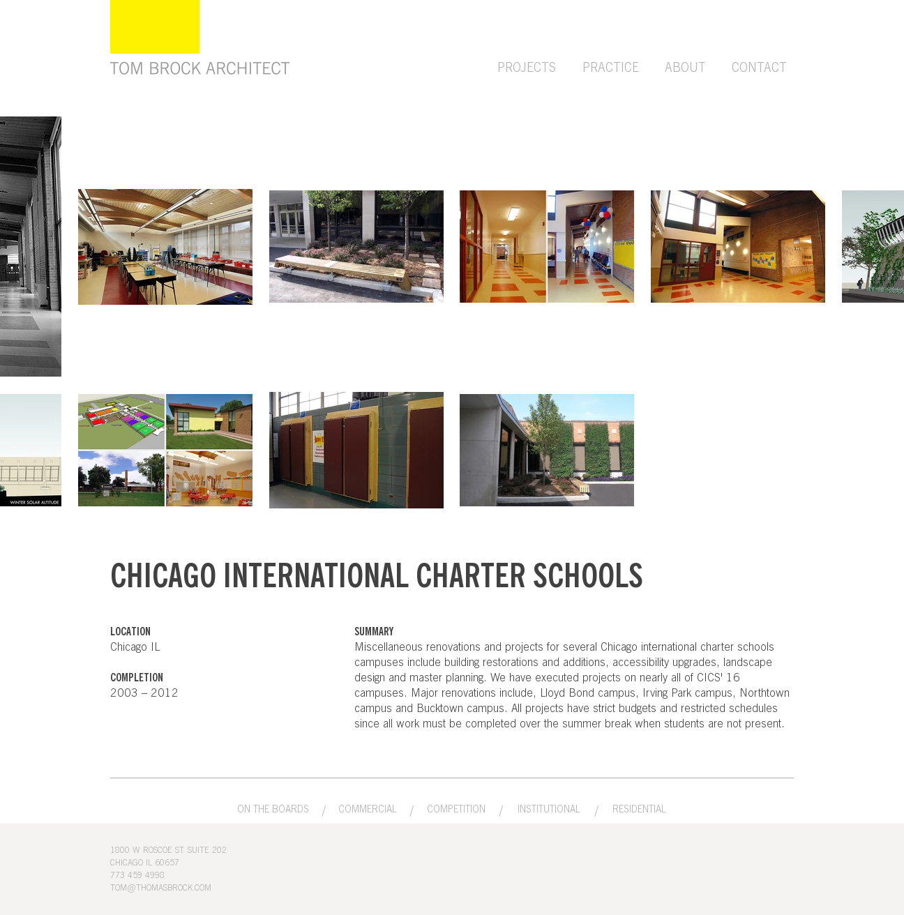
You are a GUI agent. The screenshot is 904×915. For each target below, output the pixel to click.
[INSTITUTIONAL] (548, 810)
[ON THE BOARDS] (273, 810)
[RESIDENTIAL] (639, 810)
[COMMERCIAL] (368, 810)
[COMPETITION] (456, 810)
